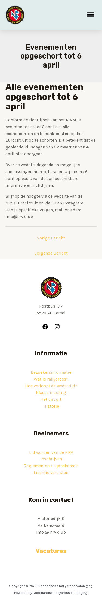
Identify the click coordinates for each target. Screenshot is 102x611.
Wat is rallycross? (51, 379)
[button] (90, 15)
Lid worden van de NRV (51, 452)
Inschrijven (51, 459)
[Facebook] (45, 326)
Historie (51, 406)
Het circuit (51, 399)
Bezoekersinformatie (51, 372)
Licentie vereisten (51, 472)
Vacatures (51, 551)
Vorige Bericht (51, 238)
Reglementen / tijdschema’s (51, 465)
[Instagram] (57, 326)
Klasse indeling (51, 392)
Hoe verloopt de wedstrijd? (51, 386)
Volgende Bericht (51, 253)
